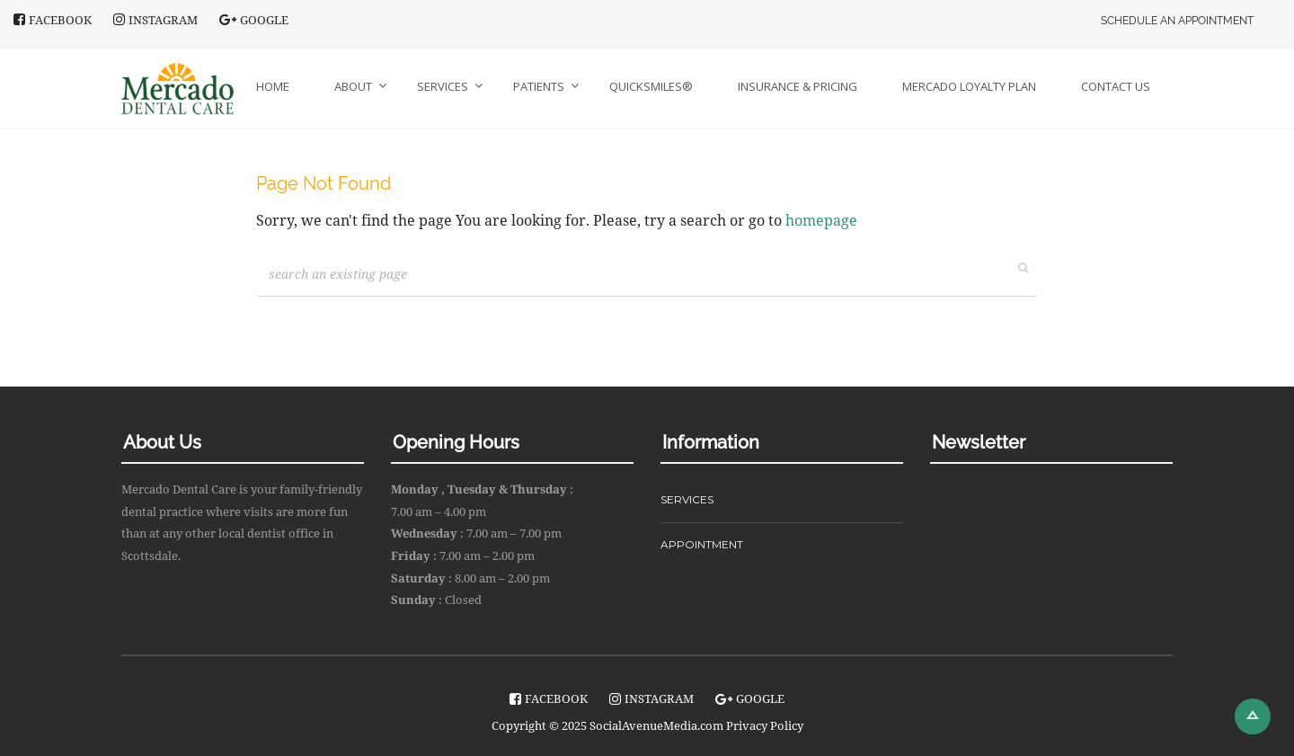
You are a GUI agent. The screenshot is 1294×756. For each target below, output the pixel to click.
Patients (538, 86)
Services (442, 86)
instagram (155, 19)
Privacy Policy (764, 725)
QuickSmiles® (651, 86)
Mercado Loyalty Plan (969, 86)
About (353, 86)
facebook (52, 19)
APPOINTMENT (701, 544)
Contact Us (1115, 86)
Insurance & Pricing (797, 86)
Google (253, 19)
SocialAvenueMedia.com (656, 725)
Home (272, 86)
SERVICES (686, 499)
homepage (821, 220)
